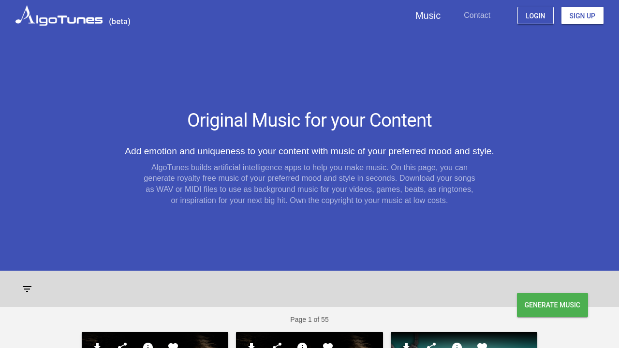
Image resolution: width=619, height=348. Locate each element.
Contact (477, 15)
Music (428, 15)
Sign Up (582, 16)
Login (535, 16)
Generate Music (552, 305)
